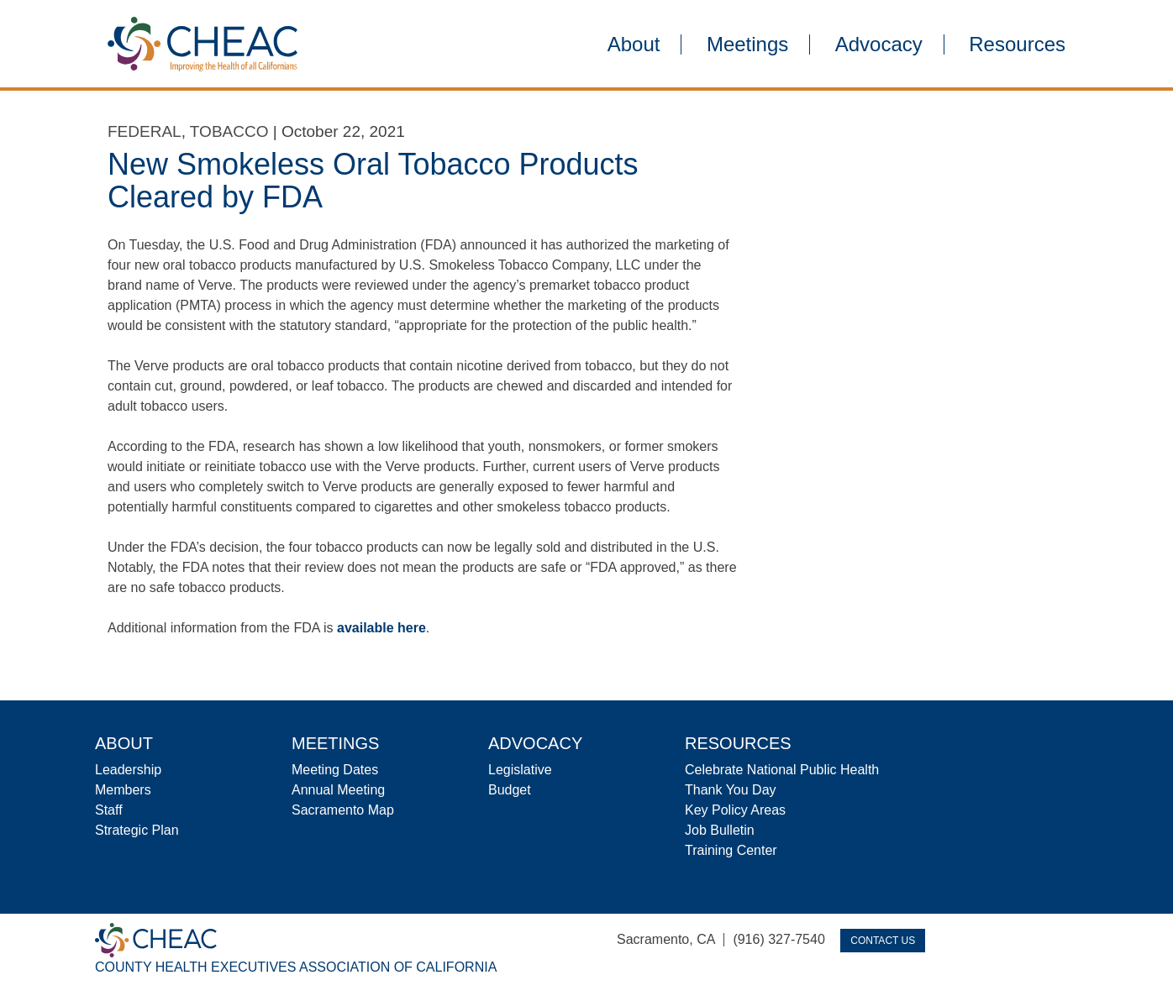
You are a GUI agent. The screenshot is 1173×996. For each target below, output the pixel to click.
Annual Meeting (338, 790)
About (634, 44)
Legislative (520, 770)
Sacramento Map (343, 810)
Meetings (747, 44)
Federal (144, 131)
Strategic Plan (137, 830)
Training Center (731, 850)
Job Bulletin (720, 830)
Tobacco (229, 131)
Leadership (128, 770)
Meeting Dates (335, 770)
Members (123, 790)
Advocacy (879, 44)
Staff (109, 810)
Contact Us (882, 940)
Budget (509, 790)
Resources (1017, 44)
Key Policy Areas (735, 810)
